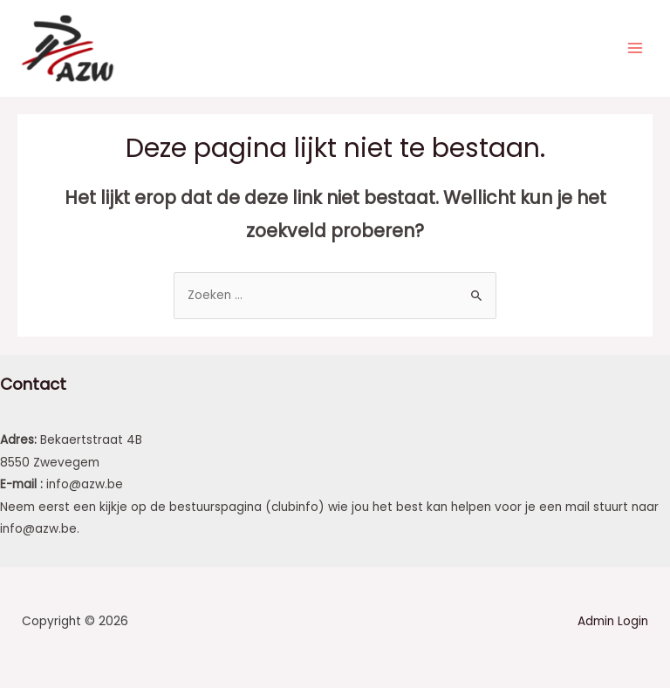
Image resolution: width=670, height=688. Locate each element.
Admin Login (613, 624)
